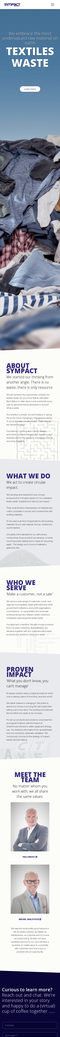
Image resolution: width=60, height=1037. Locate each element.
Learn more (30, 89)
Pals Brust (30, 857)
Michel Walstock (30, 919)
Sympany (23, 431)
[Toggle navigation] (52, 4)
